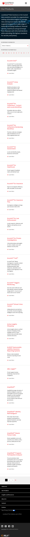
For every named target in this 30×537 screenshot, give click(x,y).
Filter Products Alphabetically (8, 49)
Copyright (3, 529)
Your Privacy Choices (8, 510)
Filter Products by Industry (8, 42)
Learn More (11, 73)
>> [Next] (15, 480)
